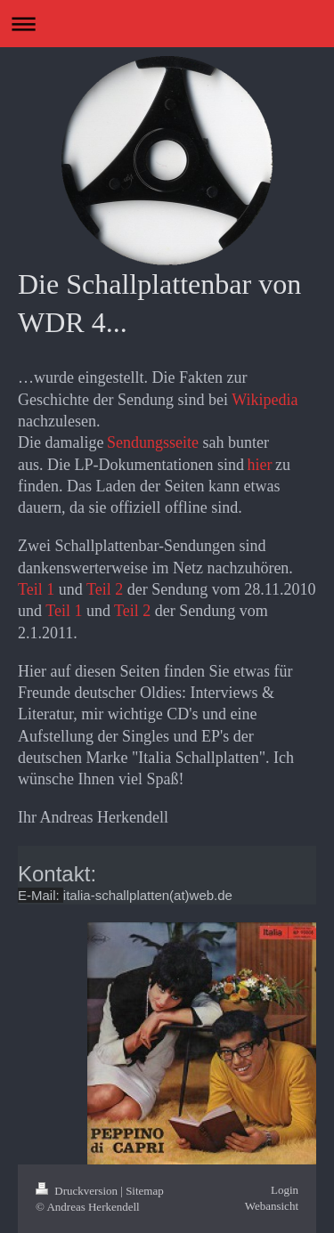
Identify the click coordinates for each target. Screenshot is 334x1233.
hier (259, 465)
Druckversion (78, 1190)
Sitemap (145, 1190)
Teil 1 (36, 589)
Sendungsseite (153, 442)
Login (284, 1189)
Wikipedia (264, 400)
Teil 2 (104, 589)
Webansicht (271, 1206)
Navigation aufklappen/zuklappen (167, 23)
